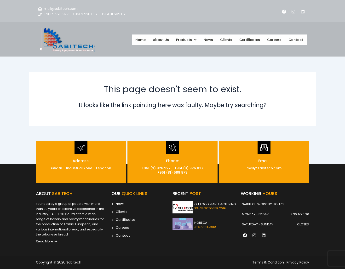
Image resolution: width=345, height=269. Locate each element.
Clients (226, 39)
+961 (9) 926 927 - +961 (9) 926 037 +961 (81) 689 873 (172, 170)
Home (140, 39)
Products (186, 39)
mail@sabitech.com (264, 168)
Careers (274, 39)
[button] (186, 39)
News (208, 39)
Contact (295, 39)
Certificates (249, 39)
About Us (161, 39)
